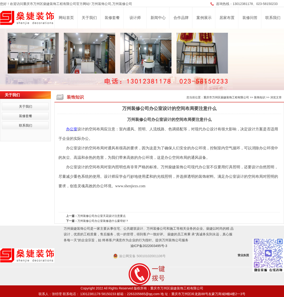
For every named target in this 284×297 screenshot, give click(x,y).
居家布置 (227, 18)
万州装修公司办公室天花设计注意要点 (101, 216)
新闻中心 (158, 18)
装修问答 (249, 18)
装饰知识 (259, 97)
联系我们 (272, 18)
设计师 (135, 18)
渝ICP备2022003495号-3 (148, 246)
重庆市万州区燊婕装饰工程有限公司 (226, 97)
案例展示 (204, 18)
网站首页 (66, 18)
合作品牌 (181, 18)
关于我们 (89, 18)
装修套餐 (112, 18)
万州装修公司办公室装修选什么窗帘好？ (103, 221)
